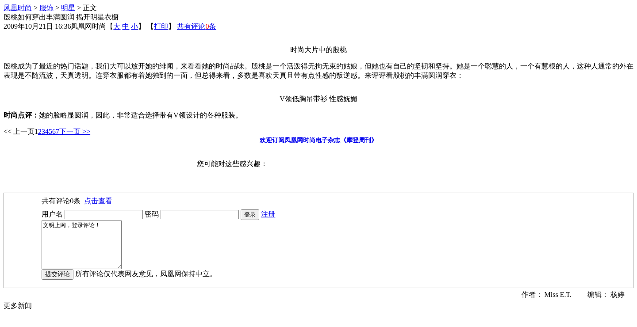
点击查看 (98, 201)
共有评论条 (196, 26)
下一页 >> (74, 131)
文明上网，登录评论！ (86, 249)
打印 (161, 26)
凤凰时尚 (18, 7)
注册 (268, 214)
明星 (68, 7)
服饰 (46, 7)
